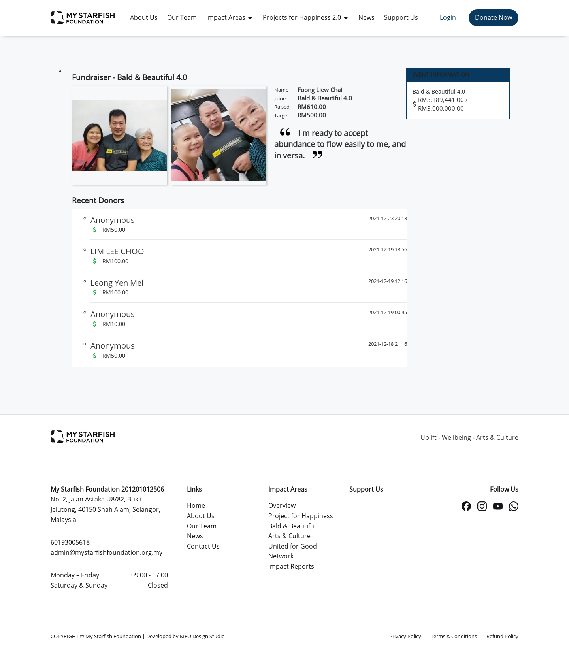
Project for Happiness (300, 515)
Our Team (202, 526)
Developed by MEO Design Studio (185, 636)
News (195, 536)
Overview (282, 505)
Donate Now (493, 17)
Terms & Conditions (454, 636)
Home (196, 505)
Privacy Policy (405, 636)
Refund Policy (502, 636)
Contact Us (203, 546)
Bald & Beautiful (292, 526)
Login (448, 17)
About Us (201, 515)
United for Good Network (292, 551)
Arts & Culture (289, 536)
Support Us (366, 489)
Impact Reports (291, 566)
